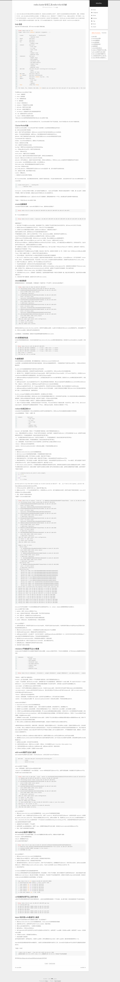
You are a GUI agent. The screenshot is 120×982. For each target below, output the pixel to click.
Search (93, 26)
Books (93, 24)
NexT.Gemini (58, 981)
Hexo (46, 981)
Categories (94, 12)
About (93, 15)
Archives (94, 18)
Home (93, 9)
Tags (93, 21)
